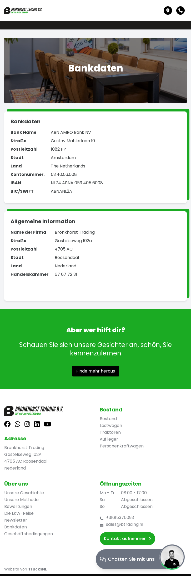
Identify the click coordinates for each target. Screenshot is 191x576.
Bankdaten (15, 527)
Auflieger (109, 439)
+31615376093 (120, 517)
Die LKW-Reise (19, 513)
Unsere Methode (21, 500)
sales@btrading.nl (124, 524)
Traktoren (110, 432)
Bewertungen (18, 506)
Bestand (108, 419)
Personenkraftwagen (122, 446)
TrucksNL (37, 569)
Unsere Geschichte (24, 493)
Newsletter (15, 520)
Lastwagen (111, 425)
